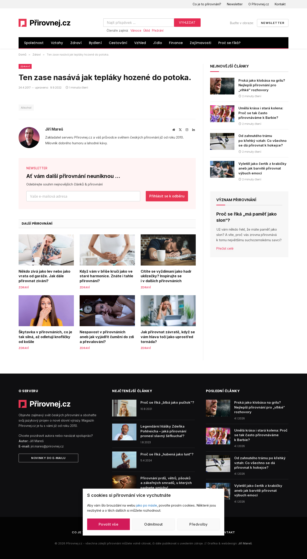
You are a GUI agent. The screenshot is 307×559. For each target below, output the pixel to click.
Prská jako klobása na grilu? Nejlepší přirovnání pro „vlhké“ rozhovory (261, 85)
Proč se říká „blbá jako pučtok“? (167, 402)
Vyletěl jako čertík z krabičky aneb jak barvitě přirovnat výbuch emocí (262, 168)
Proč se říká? (229, 42)
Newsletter (235, 4)
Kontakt (280, 4)
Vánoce (135, 30)
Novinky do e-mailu (48, 458)
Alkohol (26, 107)
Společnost (34, 42)
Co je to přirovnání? (207, 4)
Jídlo (157, 42)
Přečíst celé (225, 248)
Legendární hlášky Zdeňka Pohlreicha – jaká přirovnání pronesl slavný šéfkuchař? (163, 431)
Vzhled (140, 42)
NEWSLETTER (36, 168)
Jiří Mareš (54, 129)
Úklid (146, 30)
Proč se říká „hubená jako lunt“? (167, 454)
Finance (176, 42)
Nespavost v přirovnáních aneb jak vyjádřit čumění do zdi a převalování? (107, 337)
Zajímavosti (200, 42)
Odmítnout (153, 524)
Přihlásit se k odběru (166, 196)
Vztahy (57, 42)
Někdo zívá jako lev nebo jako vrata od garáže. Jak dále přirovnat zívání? (44, 276)
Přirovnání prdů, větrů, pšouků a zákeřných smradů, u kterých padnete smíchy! (166, 483)
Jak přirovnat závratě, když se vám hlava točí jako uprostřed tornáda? (168, 337)
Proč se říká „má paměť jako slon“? (246, 217)
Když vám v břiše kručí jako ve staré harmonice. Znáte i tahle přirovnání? (106, 276)
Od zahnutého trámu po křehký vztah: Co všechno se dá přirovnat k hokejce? (262, 140)
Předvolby (198, 524)
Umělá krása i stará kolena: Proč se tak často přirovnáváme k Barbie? (260, 113)
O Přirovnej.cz (258, 4)
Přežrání (157, 30)
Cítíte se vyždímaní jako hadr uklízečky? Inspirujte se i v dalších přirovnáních (166, 276)
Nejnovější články (229, 66)
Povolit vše (108, 524)
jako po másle (146, 505)
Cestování (118, 42)
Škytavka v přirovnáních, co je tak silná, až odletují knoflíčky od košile (45, 337)
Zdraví (76, 42)
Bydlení (95, 42)
